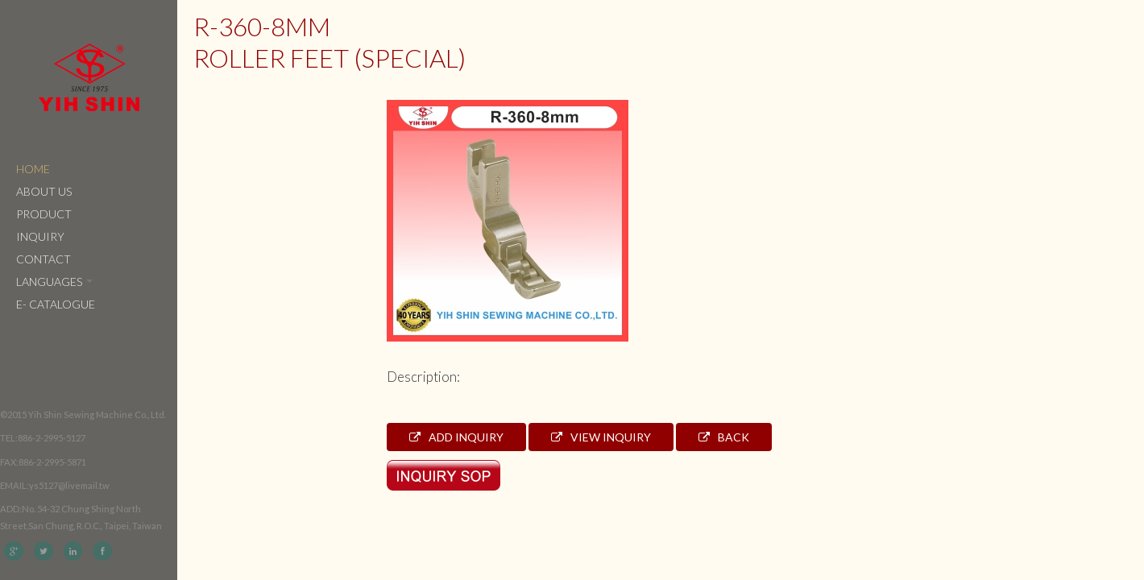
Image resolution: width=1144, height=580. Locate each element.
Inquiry (40, 236)
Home (33, 169)
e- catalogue (55, 304)
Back (723, 437)
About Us (44, 191)
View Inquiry (601, 437)
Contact (43, 259)
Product (44, 214)
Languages (54, 281)
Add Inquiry (456, 437)
